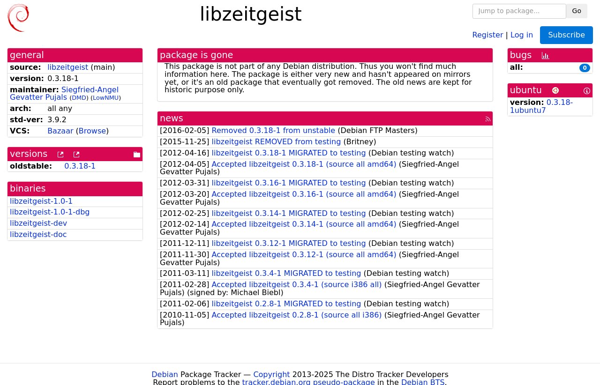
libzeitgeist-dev (38, 223)
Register (487, 34)
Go (576, 11)
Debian (164, 374)
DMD (79, 97)
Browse (92, 130)
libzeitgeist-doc (38, 234)
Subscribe (566, 34)
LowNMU (106, 97)
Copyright (271, 374)
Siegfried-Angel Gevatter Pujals (64, 93)
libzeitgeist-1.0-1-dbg (50, 211)
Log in (521, 34)
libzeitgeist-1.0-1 (41, 201)
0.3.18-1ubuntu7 (541, 106)
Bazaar (60, 130)
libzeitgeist (67, 67)
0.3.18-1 (80, 166)
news (171, 118)
